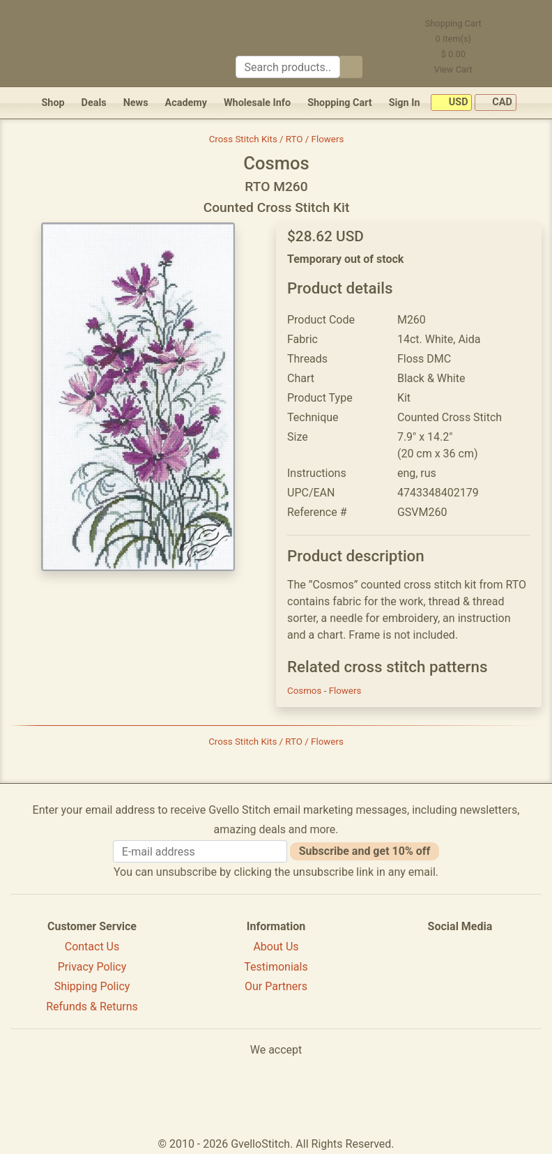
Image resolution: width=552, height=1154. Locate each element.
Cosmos (305, 690)
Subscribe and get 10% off (364, 851)
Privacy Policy (92, 966)
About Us (275, 946)
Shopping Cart (339, 103)
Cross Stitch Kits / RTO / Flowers (276, 139)
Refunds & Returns (92, 1006)
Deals (94, 103)
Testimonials (275, 966)
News (135, 103)
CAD (495, 103)
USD (451, 103)
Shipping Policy (92, 986)
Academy (186, 103)
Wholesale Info (257, 103)
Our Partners (276, 986)
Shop (52, 103)
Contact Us (92, 946)
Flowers (345, 690)
